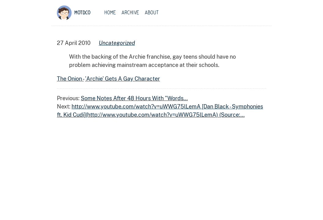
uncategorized (117, 43)
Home (110, 13)
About (152, 13)
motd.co (82, 13)
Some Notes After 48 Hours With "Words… (134, 98)
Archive (130, 13)
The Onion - (70, 78)
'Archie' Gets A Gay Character (122, 78)
